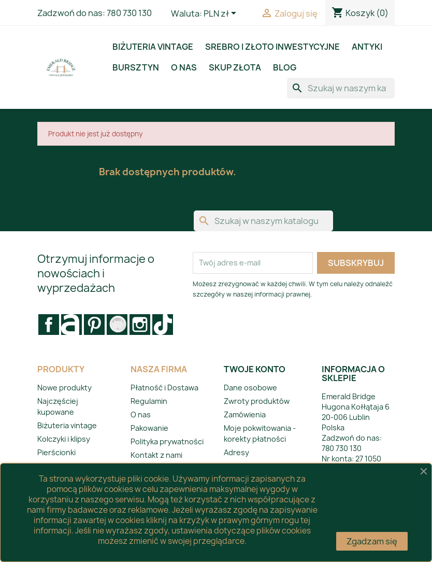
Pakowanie (149, 428)
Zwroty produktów (257, 401)
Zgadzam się (372, 541)
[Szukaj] (341, 88)
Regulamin (149, 401)
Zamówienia (245, 414)
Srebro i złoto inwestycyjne (272, 46)
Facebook (48, 324)
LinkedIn (162, 324)
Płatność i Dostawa (164, 387)
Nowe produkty (64, 387)
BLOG (284, 67)
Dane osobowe (250, 387)
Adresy (236, 452)
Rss (71, 324)
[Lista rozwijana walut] (222, 14)
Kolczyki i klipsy (63, 439)
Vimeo (117, 324)
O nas (184, 67)
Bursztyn (135, 67)
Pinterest (94, 324)
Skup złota (235, 67)
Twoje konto (254, 369)
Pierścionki (56, 452)
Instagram (139, 324)
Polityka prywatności (167, 441)
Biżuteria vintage (152, 46)
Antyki (367, 46)
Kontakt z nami (156, 455)
